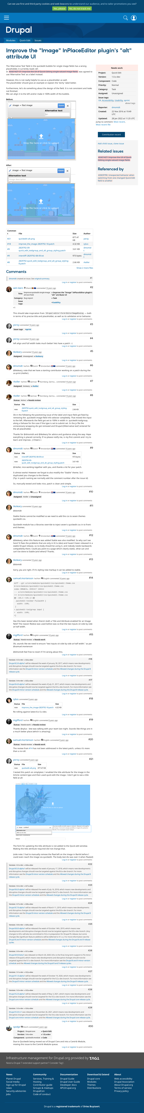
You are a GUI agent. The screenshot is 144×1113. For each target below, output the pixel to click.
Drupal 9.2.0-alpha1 (17, 993)
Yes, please (59, 8)
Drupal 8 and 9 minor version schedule (25, 939)
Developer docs (68, 1084)
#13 (91, 559)
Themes (91, 1084)
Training (47, 1078)
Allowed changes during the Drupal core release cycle (68, 999)
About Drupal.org (123, 1084)
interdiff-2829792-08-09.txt (31, 255)
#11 (91, 505)
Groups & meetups (43, 1087)
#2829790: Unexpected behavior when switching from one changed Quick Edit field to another (116, 178)
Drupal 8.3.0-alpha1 (17, 663)
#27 (90, 971)
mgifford (18, 634)
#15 (91, 634)
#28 (90, 989)
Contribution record (111, 134)
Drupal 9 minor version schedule (25, 981)
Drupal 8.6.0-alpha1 (17, 889)
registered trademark (68, 1106)
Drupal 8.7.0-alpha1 (17, 907)
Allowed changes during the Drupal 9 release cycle (67, 981)
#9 (8, 249)
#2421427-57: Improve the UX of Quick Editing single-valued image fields (43, 71)
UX (99, 100)
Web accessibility (123, 1078)
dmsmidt (116, 107)
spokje (16, 1026)
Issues (38, 40)
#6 (91, 365)
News (9, 1074)
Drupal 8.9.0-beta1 (16, 954)
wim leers (18, 288)
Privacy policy (121, 1090)
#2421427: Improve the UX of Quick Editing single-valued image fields (115, 158)
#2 (91, 287)
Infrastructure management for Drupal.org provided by (52, 1057)
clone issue (118, 143)
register (73, 282)
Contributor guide (42, 1084)
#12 (91, 535)
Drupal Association (124, 1081)
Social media (12, 1081)
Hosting (37, 1081)
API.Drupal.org (68, 1087)
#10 (91, 491)
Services (37, 1078)
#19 (91, 719)
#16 (90, 658)
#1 (91, 278)
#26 (90, 950)
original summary (42, 278)
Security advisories (16, 1090)
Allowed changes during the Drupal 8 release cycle (67, 689)
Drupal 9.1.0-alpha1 (17, 975)
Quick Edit (25, 40)
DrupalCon (39, 1090)
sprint (127, 100)
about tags (130, 103)
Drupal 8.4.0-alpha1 (17, 684)
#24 (90, 902)
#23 (90, 884)
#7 (91, 380)
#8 (8, 262)
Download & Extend (98, 1074)
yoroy (86, 238)
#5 (91, 351)
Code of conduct (42, 1093)
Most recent (119, 121)
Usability (119, 100)
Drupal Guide (67, 1078)
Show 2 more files (85, 268)
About (117, 1074)
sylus (86, 244)
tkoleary (17, 351)
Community (39, 1074)
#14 (91, 577)
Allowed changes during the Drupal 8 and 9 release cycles (47, 963)
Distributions (94, 1087)
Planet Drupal (13, 1078)
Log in (64, 282)
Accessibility (108, 100)
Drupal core (93, 1078)
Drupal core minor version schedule (24, 999)
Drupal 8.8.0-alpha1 (17, 928)
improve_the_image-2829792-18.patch (36, 244)
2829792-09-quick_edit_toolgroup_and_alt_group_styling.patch (42, 249)
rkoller (87, 262)
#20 (90, 739)
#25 (90, 923)
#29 (90, 1007)
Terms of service (123, 1087)
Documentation (69, 1074)
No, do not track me (79, 8)
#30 (90, 1026)
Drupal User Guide (70, 1081)
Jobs (8, 1093)
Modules (10, 40)
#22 (90, 863)
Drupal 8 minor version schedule (39, 668)
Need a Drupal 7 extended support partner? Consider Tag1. (35, 1062)
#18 (9, 244)
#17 (90, 679)
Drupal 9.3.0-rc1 (15, 1011)
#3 (91, 324)
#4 (91, 338)
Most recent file (103, 124)
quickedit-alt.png (27, 238)
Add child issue (105, 143)
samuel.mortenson (23, 578)
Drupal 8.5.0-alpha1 (17, 868)
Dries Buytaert (91, 1106)
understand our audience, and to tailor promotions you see (103, 3)
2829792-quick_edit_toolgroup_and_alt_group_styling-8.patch (44, 409)
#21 (9, 238)
